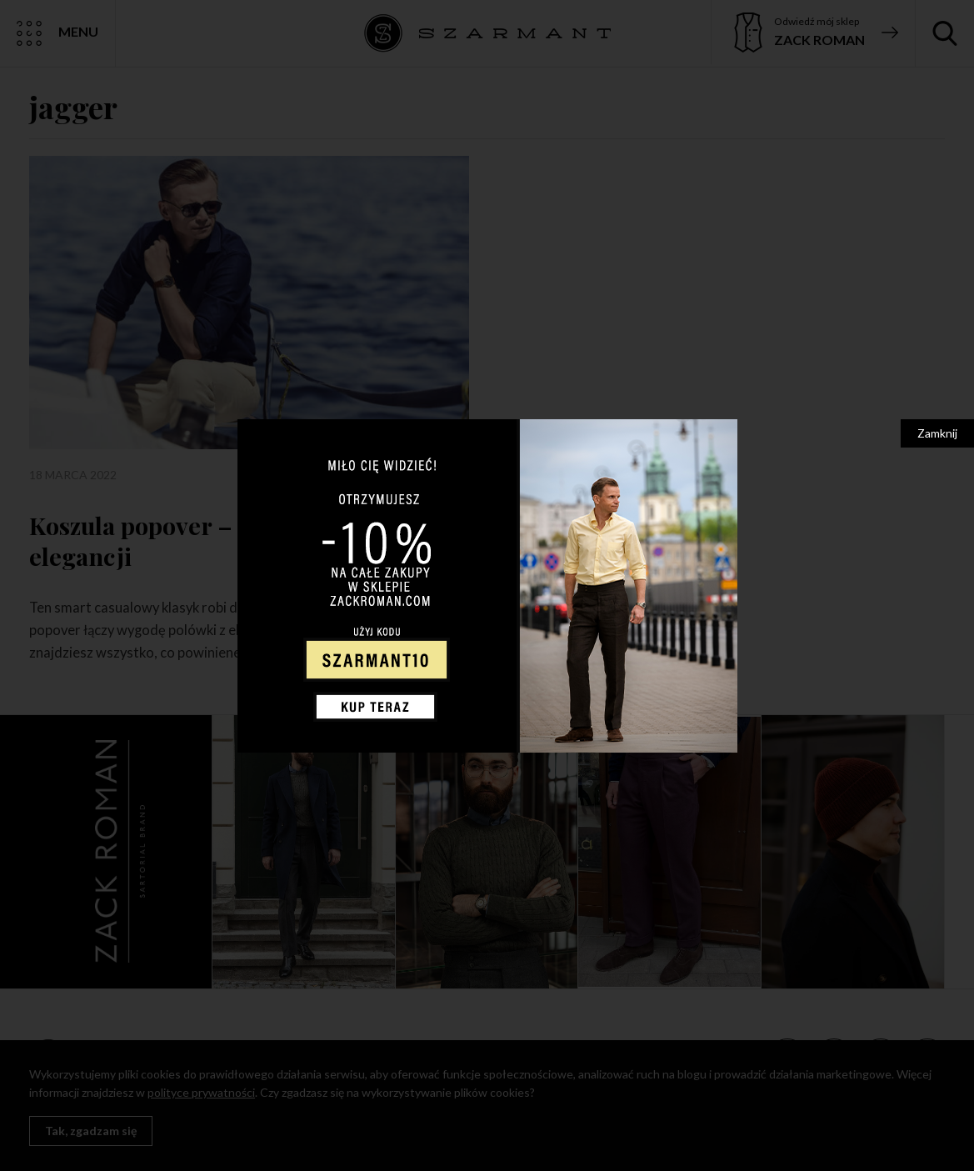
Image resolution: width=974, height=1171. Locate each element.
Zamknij (937, 433)
